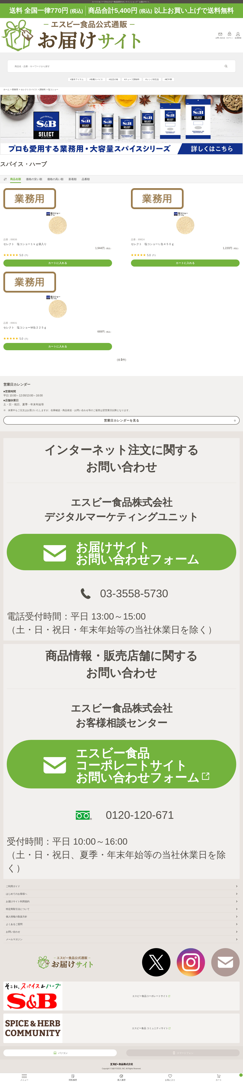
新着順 (73, 179)
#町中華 (168, 79)
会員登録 (238, 38)
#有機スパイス (96, 79)
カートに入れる (57, 263)
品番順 (86, 179)
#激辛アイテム (77, 79)
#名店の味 (113, 79)
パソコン (63, 1053)
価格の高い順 (55, 179)
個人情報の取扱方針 (16, 916)
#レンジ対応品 (152, 79)
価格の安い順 (34, 179)
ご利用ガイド (13, 886)
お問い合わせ (220, 38)
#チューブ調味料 (131, 79)
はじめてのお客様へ (16, 893)
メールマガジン (14, 939)
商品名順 (15, 179)
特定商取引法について (18, 909)
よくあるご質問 (14, 924)
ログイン (229, 38)
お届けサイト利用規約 (18, 901)
